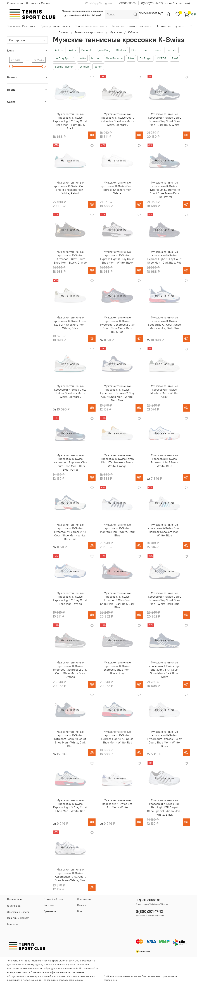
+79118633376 (126, 3)
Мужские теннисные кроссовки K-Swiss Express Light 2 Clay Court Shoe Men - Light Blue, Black (70, 121)
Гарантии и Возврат (18, 917)
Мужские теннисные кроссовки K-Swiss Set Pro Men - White (117, 803)
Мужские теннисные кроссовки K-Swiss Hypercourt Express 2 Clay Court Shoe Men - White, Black (164, 739)
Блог (80, 911)
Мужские (116, 32)
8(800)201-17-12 (149, 911)
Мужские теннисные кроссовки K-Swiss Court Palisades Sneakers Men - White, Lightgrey (117, 119)
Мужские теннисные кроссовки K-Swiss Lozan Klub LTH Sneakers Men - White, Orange (117, 460)
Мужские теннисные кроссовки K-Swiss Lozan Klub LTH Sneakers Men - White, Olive (70, 323)
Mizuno (95, 58)
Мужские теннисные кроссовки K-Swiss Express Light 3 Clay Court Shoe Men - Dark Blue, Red (164, 257)
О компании (15, 3)
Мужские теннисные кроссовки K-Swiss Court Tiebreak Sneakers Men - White (117, 188)
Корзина (49, 905)
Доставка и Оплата (38, 3)
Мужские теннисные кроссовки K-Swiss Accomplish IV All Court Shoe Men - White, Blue (70, 875)
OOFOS (161, 58)
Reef (175, 58)
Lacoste (172, 50)
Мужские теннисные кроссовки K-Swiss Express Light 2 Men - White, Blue (164, 460)
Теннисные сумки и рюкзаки (132, 26)
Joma (157, 50)
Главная (63, 32)
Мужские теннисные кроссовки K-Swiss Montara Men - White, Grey (164, 391)
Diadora (121, 50)
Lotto (82, 58)
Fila (133, 50)
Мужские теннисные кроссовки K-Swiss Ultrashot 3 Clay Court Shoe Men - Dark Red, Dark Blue (117, 600)
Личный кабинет (53, 899)
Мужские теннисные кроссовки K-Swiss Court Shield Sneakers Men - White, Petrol (70, 188)
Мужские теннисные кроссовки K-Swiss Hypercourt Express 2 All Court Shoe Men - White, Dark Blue (70, 532)
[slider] (11, 66)
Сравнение (50, 911)
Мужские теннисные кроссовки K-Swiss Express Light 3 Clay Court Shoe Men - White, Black (117, 257)
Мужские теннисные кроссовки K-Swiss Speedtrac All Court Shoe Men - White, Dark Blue (164, 323)
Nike (131, 58)
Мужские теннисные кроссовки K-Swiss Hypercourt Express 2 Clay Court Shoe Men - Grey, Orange (70, 670)
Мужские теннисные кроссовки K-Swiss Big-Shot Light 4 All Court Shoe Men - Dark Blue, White (164, 670)
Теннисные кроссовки (91, 26)
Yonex (98, 66)
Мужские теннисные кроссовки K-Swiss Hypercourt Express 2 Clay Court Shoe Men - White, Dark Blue (117, 393)
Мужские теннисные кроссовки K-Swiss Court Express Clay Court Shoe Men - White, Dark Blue (164, 598)
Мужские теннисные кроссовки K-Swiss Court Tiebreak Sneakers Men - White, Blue (164, 530)
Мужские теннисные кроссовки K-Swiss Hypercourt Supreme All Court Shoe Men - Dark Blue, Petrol (164, 190)
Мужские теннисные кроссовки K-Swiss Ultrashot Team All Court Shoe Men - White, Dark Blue (70, 739)
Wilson (84, 66)
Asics (72, 50)
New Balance (114, 58)
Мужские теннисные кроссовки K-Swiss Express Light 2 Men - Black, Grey (117, 668)
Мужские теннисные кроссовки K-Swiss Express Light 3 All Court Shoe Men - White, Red (117, 737)
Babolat (86, 50)
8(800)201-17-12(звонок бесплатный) (165, 3)
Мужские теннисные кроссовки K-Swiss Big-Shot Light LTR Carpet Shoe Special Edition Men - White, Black (164, 807)
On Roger (145, 58)
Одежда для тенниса (56, 26)
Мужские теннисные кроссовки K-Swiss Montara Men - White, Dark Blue (117, 530)
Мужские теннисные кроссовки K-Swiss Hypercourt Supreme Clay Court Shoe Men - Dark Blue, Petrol (70, 462)
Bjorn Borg (103, 50)
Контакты (12, 924)
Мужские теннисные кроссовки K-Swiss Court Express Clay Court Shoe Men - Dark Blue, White (164, 119)
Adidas (59, 50)
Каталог (81, 905)
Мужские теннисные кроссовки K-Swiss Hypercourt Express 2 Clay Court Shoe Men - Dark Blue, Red (117, 325)
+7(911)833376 (148, 900)
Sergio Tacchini (64, 66)
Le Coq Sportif (64, 58)
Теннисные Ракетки (21, 26)
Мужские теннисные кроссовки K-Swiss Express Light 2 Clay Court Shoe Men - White (70, 598)
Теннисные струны (170, 26)
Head (145, 50)
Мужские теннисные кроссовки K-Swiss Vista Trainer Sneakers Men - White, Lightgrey (70, 391)
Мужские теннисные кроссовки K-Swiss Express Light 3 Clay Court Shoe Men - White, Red (70, 805)
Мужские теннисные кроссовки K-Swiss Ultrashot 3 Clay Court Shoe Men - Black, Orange (70, 257)
